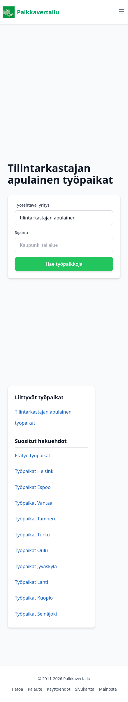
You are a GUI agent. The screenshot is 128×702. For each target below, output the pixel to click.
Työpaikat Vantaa (33, 503)
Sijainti (21, 232)
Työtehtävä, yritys (32, 205)
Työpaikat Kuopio (34, 598)
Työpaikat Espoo (33, 487)
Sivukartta (84, 689)
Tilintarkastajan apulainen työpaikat (43, 417)
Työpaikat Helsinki (35, 471)
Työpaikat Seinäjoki (36, 614)
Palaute (35, 689)
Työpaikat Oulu (31, 550)
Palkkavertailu (31, 12)
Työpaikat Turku (32, 534)
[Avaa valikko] (121, 11)
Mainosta (108, 689)
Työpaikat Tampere (36, 518)
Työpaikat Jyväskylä (36, 566)
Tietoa (17, 689)
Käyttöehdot (59, 689)
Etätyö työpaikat (32, 455)
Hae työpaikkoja (64, 264)
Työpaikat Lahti (31, 582)
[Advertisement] (64, 89)
